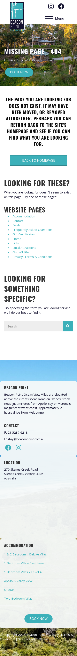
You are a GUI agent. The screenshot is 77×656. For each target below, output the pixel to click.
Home (8, 60)
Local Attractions (24, 248)
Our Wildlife (21, 252)
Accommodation (24, 216)
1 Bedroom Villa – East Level (24, 563)
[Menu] (54, 18)
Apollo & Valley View (18, 581)
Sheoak (9, 589)
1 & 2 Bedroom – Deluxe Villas (25, 554)
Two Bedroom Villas (18, 598)
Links (16, 243)
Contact (18, 221)
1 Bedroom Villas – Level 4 (22, 572)
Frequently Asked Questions (33, 230)
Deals (17, 225)
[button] (51, 6)
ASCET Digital (38, 639)
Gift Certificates (24, 234)
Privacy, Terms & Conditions (33, 257)
